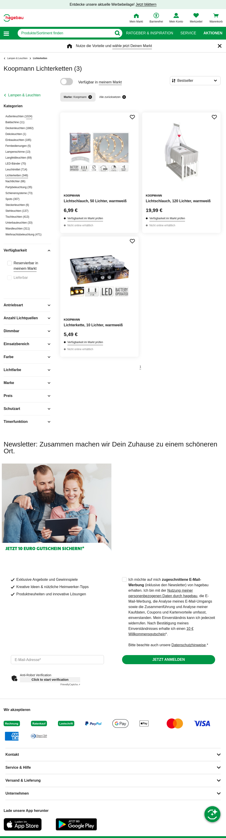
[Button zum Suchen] (117, 33)
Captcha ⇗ (70, 684)
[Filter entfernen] (90, 97)
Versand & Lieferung (23, 780)
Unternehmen (17, 793)
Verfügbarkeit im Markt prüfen (85, 218)
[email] (57, 659)
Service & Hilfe (18, 767)
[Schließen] (219, 46)
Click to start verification (49, 679)
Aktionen (212, 33)
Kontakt (12, 754)
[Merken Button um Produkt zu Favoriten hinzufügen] (132, 117)
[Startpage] (13, 18)
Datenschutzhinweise (188, 645)
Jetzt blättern (146, 4)
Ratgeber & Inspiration (149, 33)
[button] (6, 33)
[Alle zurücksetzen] (124, 97)
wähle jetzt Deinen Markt (132, 46)
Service (188, 33)
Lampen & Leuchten (24, 95)
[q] (65, 33)
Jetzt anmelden (168, 659)
